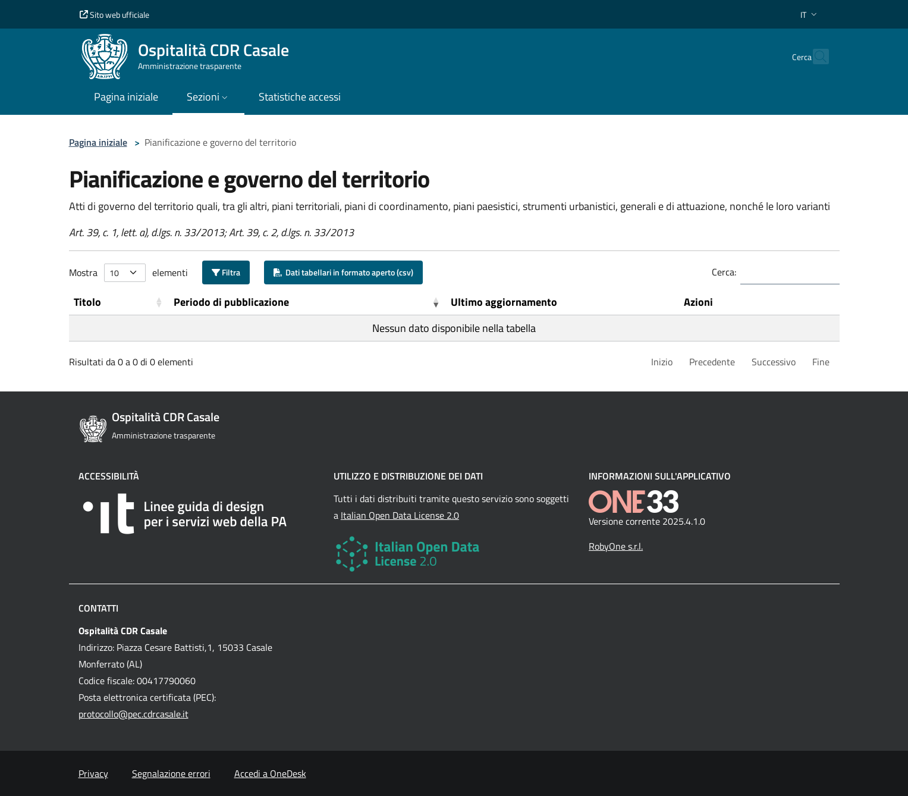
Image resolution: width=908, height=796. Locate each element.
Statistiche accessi (300, 97)
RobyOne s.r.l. (616, 546)
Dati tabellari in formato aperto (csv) (343, 272)
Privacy (93, 773)
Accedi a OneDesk (270, 773)
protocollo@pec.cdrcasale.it (133, 714)
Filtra (226, 272)
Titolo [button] (87, 302)
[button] (810, 14)
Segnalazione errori (171, 773)
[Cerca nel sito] (814, 56)
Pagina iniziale (98, 142)
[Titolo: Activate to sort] (119, 302)
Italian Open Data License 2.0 (400, 515)
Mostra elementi (128, 273)
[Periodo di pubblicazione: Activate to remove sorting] (307, 302)
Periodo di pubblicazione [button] (231, 302)
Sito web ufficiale (114, 14)
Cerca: (724, 272)
